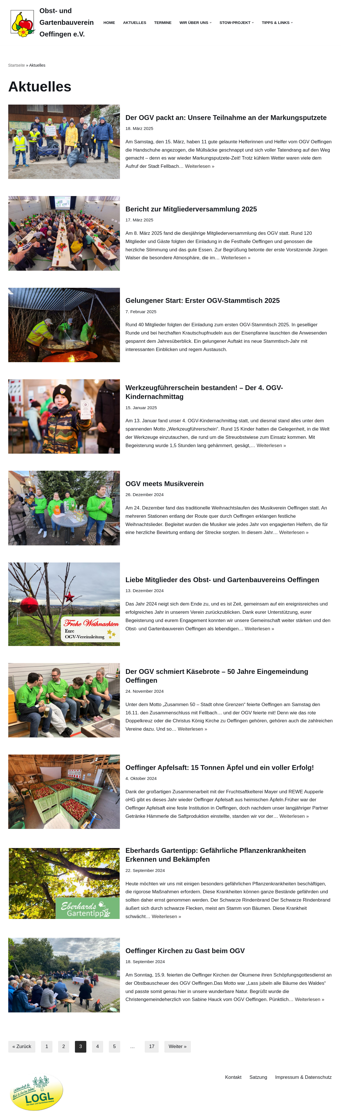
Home (109, 23)
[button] (211, 23)
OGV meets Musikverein (165, 484)
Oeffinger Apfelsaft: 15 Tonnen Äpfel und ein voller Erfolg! (220, 767)
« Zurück (22, 1047)
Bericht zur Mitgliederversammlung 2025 (191, 209)
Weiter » (178, 1047)
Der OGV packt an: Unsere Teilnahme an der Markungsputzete (226, 117)
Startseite (16, 65)
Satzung (258, 1077)
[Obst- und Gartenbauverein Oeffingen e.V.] (51, 22)
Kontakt (233, 1077)
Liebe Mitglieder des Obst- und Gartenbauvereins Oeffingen (222, 580)
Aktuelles (134, 23)
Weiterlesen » (200, 166)
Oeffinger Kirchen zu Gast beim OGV (185, 951)
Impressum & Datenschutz (303, 1077)
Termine (163, 23)
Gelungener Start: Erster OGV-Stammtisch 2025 (203, 300)
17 (152, 1047)
